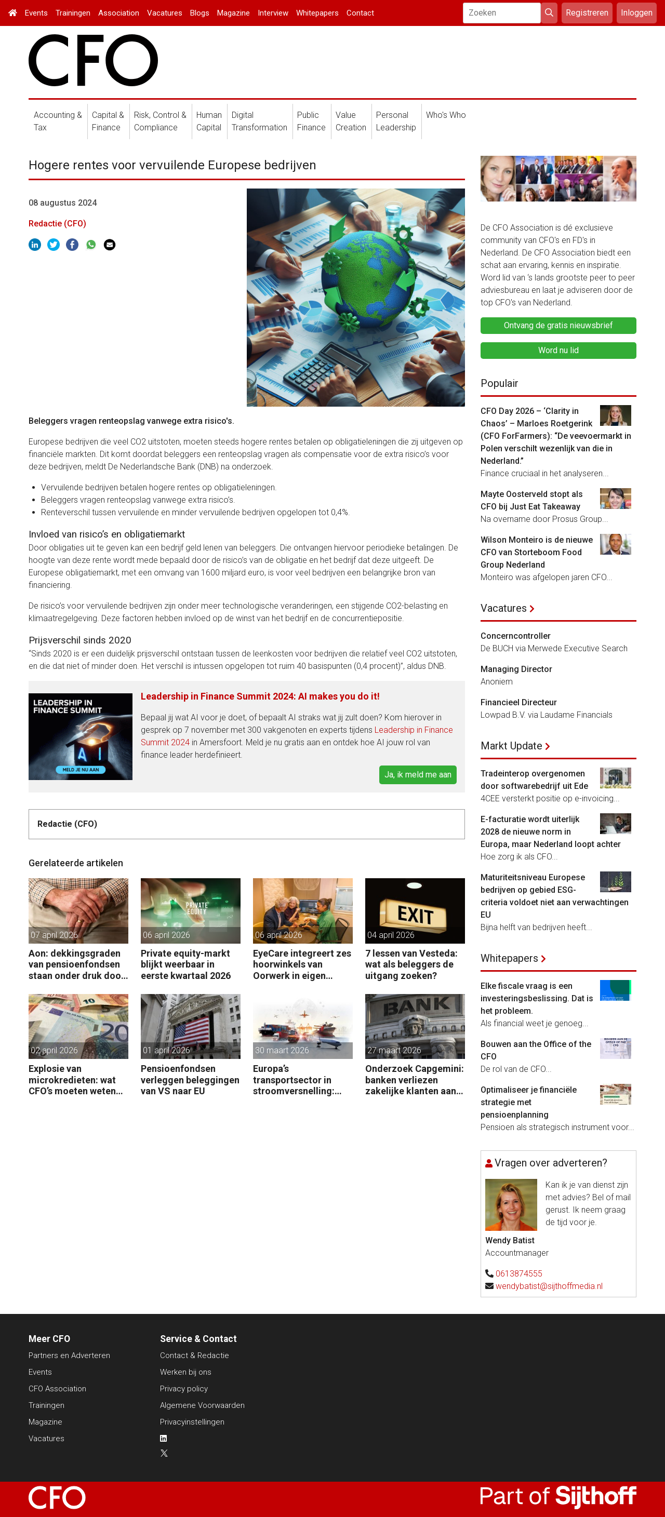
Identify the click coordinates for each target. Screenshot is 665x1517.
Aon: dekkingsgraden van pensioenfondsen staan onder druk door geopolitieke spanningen (77, 965)
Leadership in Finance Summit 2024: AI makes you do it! (260, 696)
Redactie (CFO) (57, 224)
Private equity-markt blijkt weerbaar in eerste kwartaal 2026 (186, 964)
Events (36, 13)
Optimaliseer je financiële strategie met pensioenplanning (529, 1102)
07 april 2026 (54, 935)
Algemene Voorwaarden (202, 1405)
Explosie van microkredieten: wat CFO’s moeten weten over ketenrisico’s (72, 1080)
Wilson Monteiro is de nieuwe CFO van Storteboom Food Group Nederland (537, 552)
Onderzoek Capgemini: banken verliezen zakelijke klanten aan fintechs (414, 1080)
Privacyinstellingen (192, 1422)
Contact (360, 13)
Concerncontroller (516, 636)
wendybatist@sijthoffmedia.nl (549, 1286)
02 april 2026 (54, 1050)
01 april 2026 (166, 1050)
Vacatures (164, 13)
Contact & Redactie (194, 1355)
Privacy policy (184, 1388)
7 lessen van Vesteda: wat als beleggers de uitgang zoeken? (411, 964)
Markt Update (511, 746)
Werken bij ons (185, 1372)
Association (118, 13)
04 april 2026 (391, 935)
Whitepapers (317, 13)
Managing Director (516, 669)
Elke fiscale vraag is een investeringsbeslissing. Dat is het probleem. (537, 998)
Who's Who (446, 115)
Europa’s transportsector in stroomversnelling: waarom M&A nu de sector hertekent (295, 1080)
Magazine (233, 13)
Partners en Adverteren (69, 1355)
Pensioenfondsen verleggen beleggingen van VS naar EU (190, 1079)
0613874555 (519, 1274)
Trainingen (73, 13)
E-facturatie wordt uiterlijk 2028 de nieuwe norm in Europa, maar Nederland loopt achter (551, 831)
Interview (273, 13)
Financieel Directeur (519, 702)
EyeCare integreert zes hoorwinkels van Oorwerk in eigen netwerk (302, 965)
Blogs (199, 13)
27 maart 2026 (394, 1050)
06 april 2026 (166, 935)
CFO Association (57, 1388)
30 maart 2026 (282, 1050)
